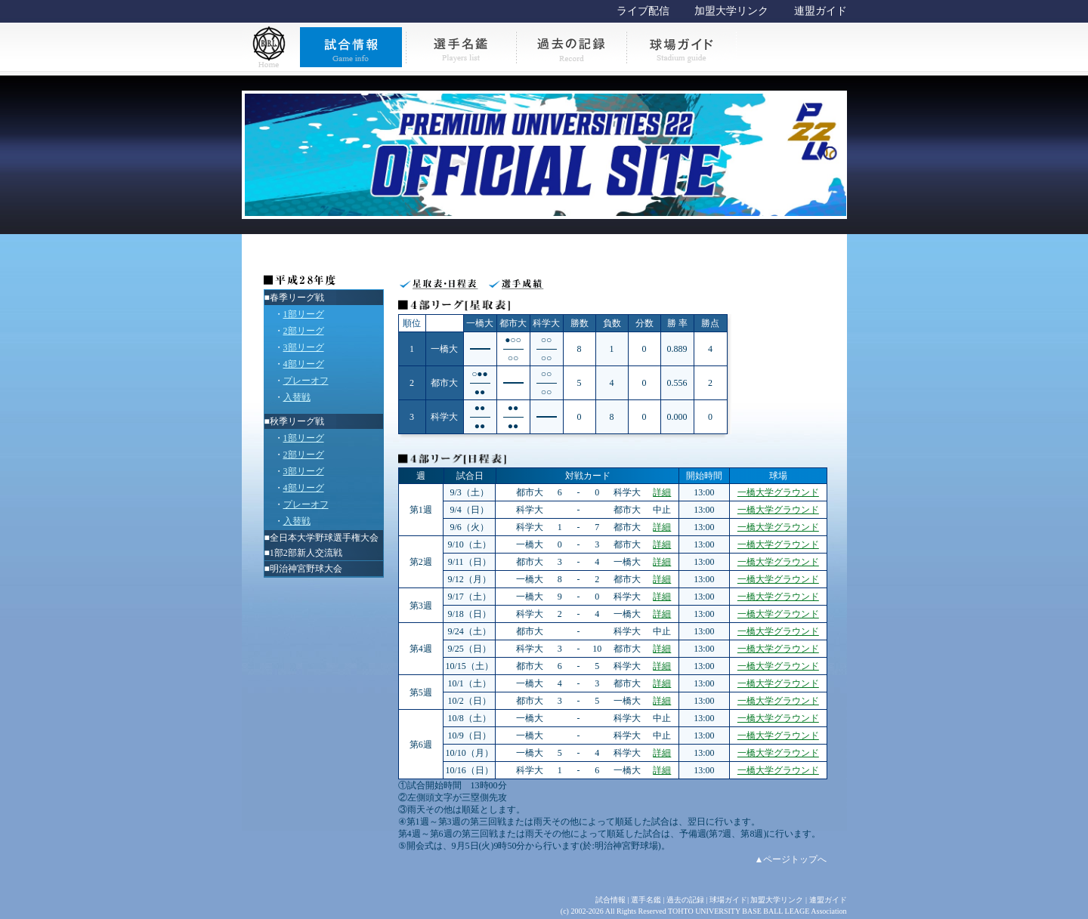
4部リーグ (303, 364)
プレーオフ (306, 380)
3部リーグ (303, 347)
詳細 (662, 492)
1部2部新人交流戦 (306, 552)
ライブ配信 (643, 11)
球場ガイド (728, 900)
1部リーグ (303, 314)
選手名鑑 (646, 900)
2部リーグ (303, 330)
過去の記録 (685, 900)
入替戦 (297, 397)
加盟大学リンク (731, 11)
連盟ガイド (820, 11)
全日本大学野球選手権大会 (324, 537)
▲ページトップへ (791, 859)
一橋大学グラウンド (778, 492)
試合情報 (610, 900)
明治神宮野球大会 (306, 568)
